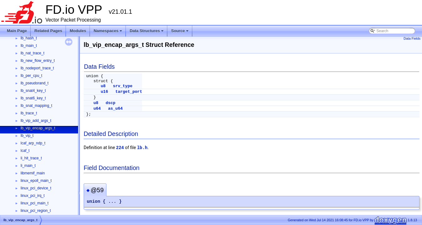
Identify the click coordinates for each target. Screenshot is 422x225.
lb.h (142, 147)
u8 (103, 86)
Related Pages (48, 30)
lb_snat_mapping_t (36, 105)
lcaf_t (25, 150)
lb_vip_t (27, 135)
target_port (128, 91)
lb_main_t (29, 45)
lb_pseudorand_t (34, 83)
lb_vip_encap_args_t (38, 128)
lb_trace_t (29, 113)
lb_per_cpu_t (31, 75)
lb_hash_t (29, 38)
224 (120, 147)
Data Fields (412, 38)
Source (180, 32)
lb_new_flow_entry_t (38, 60)
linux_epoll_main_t (36, 180)
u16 (104, 91)
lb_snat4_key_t (33, 90)
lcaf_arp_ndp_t (33, 143)
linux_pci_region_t (36, 210)
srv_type (122, 86)
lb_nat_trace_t (32, 53)
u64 (97, 108)
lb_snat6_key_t (33, 98)
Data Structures (147, 32)
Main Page (17, 30)
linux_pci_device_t (36, 188)
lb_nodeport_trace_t (37, 68)
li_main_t (28, 165)
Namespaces (108, 32)
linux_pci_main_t (34, 203)
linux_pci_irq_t (33, 195)
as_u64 (115, 108)
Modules (78, 30)
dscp (110, 103)
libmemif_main (33, 173)
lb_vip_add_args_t (36, 120)
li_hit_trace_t (31, 158)
